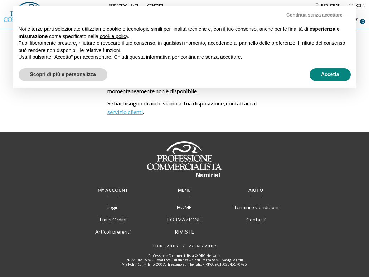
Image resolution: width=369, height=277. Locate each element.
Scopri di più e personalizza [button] (63, 74)
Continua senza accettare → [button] (317, 15)
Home (184, 207)
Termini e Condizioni (255, 207)
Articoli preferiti (113, 232)
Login (113, 207)
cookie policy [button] (114, 36)
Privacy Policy (203, 246)
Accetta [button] (330, 74)
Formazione (184, 219)
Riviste (184, 232)
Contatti (256, 219)
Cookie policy (166, 246)
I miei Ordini (112, 219)
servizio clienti (125, 111)
